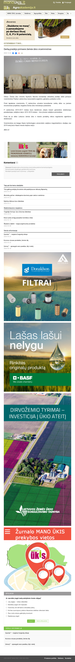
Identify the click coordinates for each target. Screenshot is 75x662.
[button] (4, 13)
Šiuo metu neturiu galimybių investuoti (19, 613)
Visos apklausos (42, 621)
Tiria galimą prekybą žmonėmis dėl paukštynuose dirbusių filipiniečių (25, 189)
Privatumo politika (50, 658)
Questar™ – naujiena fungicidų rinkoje (16, 234)
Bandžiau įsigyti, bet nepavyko (16, 605)
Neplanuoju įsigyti (12, 616)
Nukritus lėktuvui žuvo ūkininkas (14, 201)
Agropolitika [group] (38, 13)
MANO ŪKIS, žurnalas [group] (14, 13)
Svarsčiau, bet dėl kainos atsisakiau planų (20, 607)
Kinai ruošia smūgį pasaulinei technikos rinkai (18, 218)
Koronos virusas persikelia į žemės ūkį (16, 240)
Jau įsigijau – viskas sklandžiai (16, 602)
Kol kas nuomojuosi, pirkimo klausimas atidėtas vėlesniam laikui (27, 610)
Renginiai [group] (61, 13)
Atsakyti (31, 621)
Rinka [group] (52, 13)
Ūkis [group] (46, 13)
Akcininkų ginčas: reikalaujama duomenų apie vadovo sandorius (24, 195)
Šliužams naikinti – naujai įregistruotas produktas (19, 224)
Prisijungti (60, 174)
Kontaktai (68, 658)
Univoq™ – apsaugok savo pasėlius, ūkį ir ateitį (18, 246)
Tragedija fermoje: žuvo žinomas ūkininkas (17, 212)
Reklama (60, 658)
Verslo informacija (14, 628)
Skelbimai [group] (27, 13)
